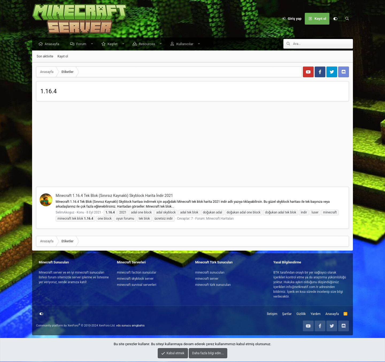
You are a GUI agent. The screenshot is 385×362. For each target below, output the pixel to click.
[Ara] (347, 19)
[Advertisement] (192, 145)
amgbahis (138, 326)
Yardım (316, 314)
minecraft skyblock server (135, 279)
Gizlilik (301, 314)
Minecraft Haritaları (220, 219)
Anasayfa (53, 44)
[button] (93, 44)
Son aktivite (45, 57)
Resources (148, 44)
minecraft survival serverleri (136, 285)
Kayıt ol (62, 57)
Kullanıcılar (186, 44)
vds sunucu (123, 326)
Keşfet (114, 44)
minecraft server (206, 279)
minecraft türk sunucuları (213, 285)
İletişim (272, 314)
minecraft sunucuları (210, 273)
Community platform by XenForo (76, 326)
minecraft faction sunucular (136, 273)
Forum (82, 44)
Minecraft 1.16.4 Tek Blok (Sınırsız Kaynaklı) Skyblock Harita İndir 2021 (114, 196)
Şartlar (286, 314)
